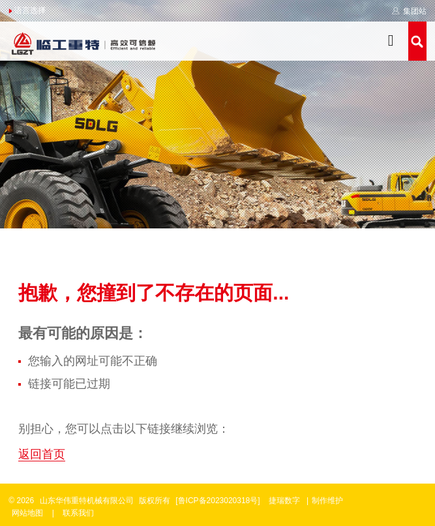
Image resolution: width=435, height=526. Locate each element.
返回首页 (41, 454)
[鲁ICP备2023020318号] (218, 500)
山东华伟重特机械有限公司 (87, 500)
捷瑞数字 (284, 500)
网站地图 (27, 513)
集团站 (409, 11)
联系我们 (78, 513)
